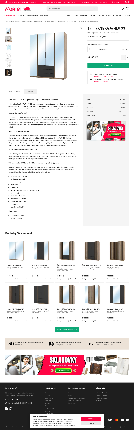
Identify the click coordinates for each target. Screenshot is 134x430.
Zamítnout (91, 423)
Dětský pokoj (84, 15)
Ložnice (76, 15)
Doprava (85, 2)
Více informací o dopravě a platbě (103, 76)
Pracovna (93, 15)
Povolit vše (91, 418)
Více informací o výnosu (101, 81)
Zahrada (127, 15)
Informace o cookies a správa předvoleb (64, 425)
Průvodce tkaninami (102, 398)
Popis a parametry (14, 91)
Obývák (69, 15)
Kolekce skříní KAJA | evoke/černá (44, 21)
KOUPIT (108, 65)
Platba (94, 2)
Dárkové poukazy (101, 395)
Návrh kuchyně (9, 15)
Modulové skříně (27, 21)
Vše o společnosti (101, 393)
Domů (6, 21)
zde (51, 425)
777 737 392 (13, 399)
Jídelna (108, 15)
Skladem (21, 15)
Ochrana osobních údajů (12, 427)
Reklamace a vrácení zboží (76, 398)
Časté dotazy (115, 2)
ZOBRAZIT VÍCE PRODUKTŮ (67, 330)
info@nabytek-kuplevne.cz (20, 403)
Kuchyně (101, 15)
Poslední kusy (32, 15)
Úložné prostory (117, 15)
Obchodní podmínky (74, 400)
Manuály (30, 91)
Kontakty (103, 2)
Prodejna (44, 15)
